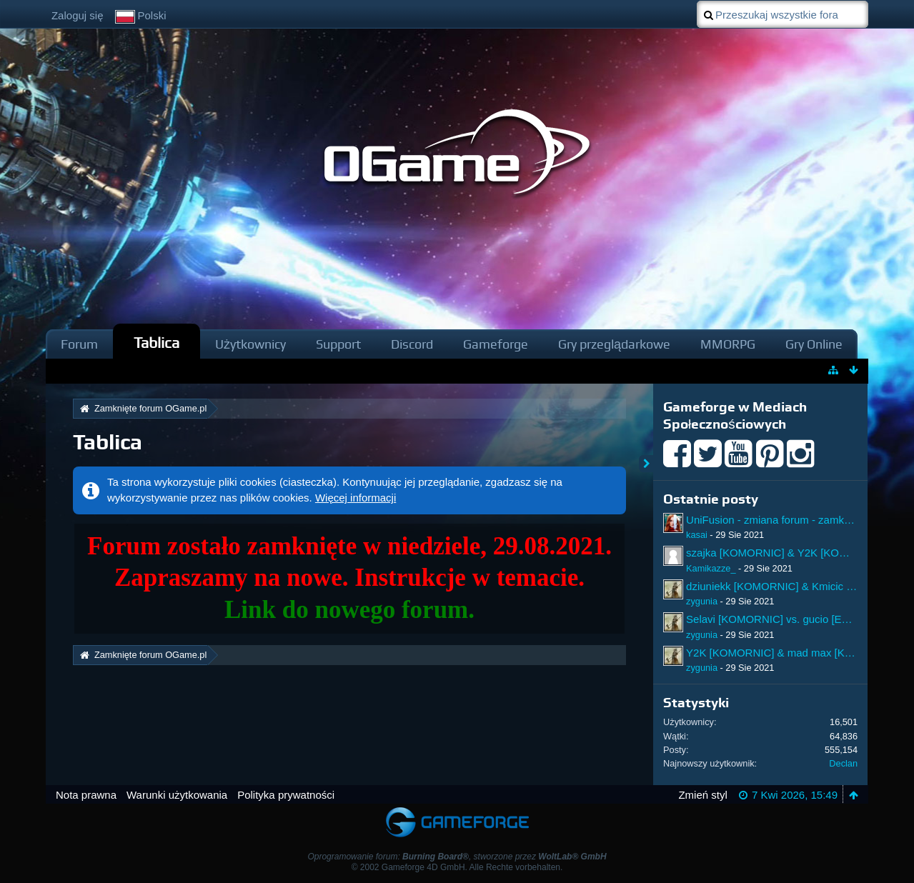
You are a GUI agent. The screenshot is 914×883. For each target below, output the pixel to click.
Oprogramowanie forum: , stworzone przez (456, 857)
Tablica (156, 342)
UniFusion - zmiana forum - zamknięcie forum (794, 520)
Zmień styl (702, 795)
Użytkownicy (250, 343)
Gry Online (814, 343)
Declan (843, 763)
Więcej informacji (355, 498)
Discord (412, 343)
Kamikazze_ (710, 568)
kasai (696, 534)
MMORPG (727, 343)
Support (338, 343)
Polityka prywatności (285, 795)
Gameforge (495, 343)
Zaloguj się (77, 15)
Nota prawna (86, 795)
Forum (79, 343)
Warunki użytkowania (176, 795)
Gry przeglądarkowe (614, 343)
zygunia (701, 601)
